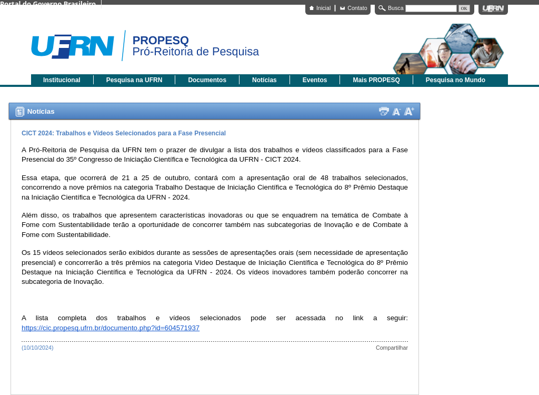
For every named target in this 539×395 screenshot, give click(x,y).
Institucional (62, 80)
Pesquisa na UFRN (134, 80)
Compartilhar (392, 347)
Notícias (264, 80)
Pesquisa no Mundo (455, 80)
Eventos (315, 80)
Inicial (323, 8)
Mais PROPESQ (376, 80)
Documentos (207, 80)
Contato (357, 8)
